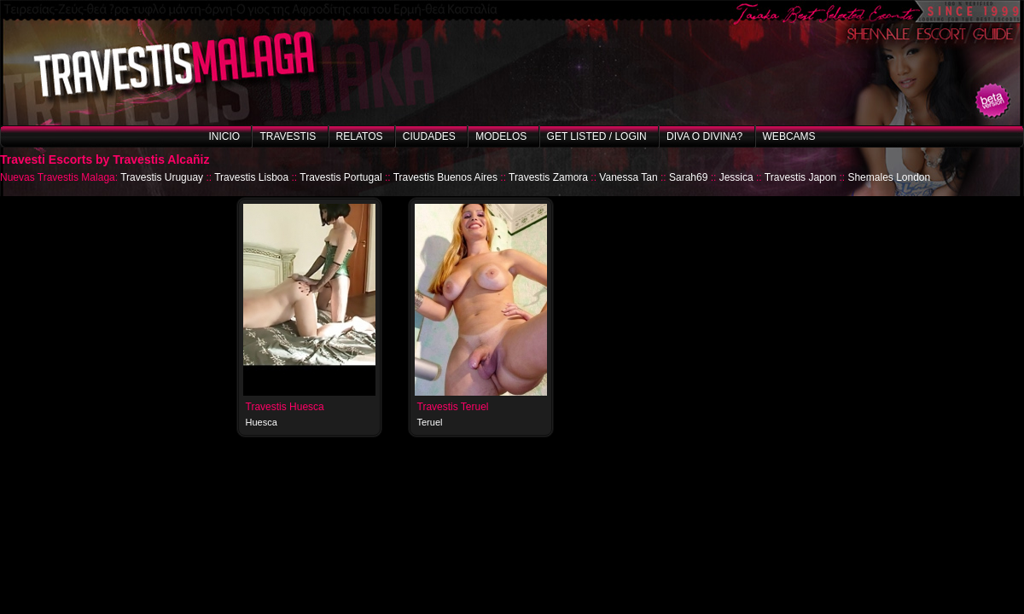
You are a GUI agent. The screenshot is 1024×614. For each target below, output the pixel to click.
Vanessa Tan (628, 177)
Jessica (736, 177)
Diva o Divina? (704, 136)
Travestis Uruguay (161, 177)
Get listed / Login (597, 136)
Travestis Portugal (340, 177)
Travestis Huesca (285, 407)
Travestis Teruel (453, 407)
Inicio (224, 136)
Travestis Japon (800, 177)
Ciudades (429, 136)
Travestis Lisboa (251, 177)
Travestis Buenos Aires (445, 177)
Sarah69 (688, 177)
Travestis (287, 136)
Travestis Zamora (548, 177)
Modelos (501, 136)
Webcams (789, 136)
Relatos (359, 136)
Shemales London (888, 177)
